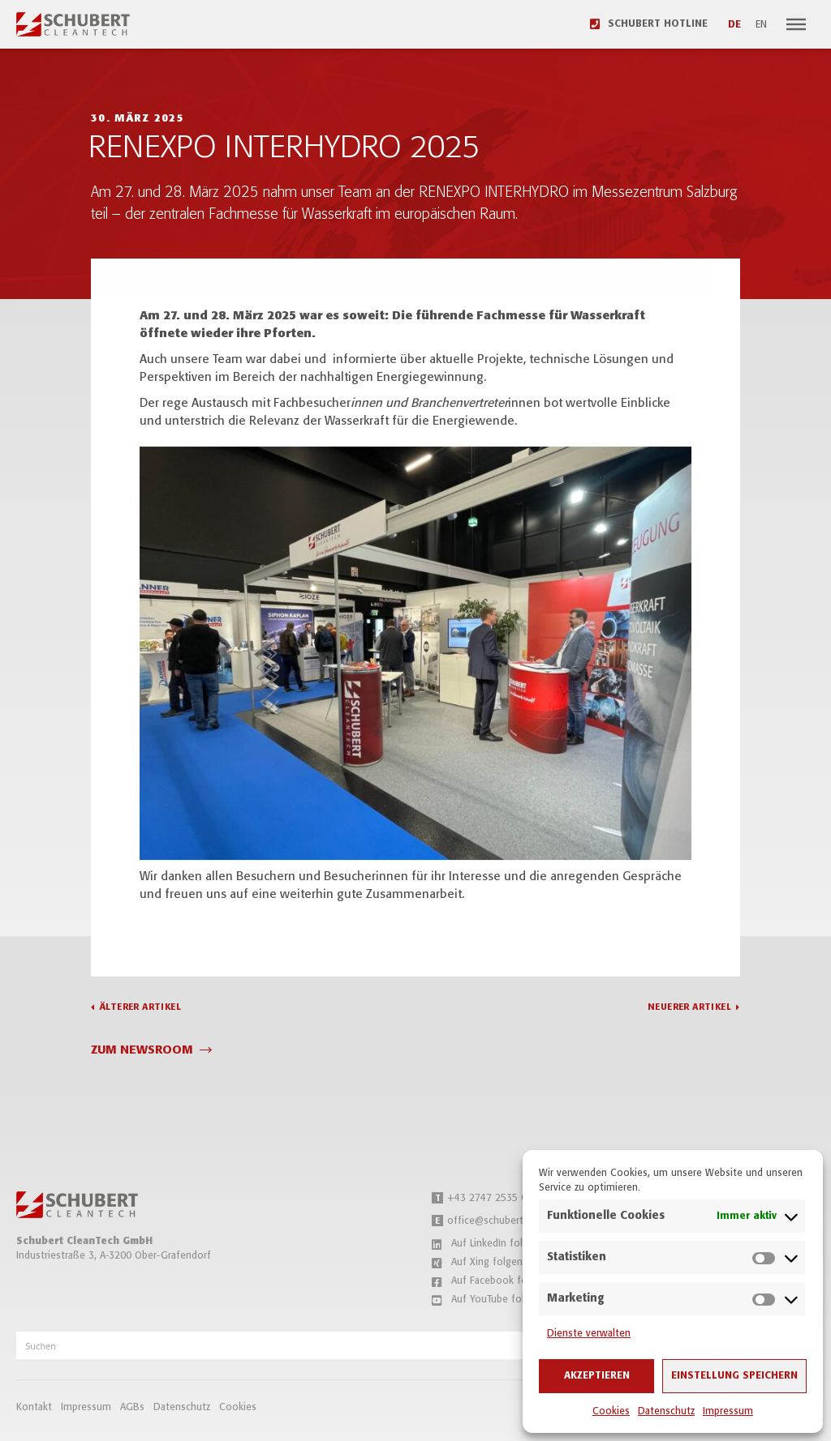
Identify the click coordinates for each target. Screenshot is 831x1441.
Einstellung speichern (734, 1375)
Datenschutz (666, 1411)
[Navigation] (796, 24)
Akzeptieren (597, 1375)
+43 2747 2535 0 (479, 1198)
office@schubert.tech (489, 1221)
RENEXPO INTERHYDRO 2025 (284, 149)
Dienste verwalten (589, 1333)
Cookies (611, 1411)
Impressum (728, 1411)
